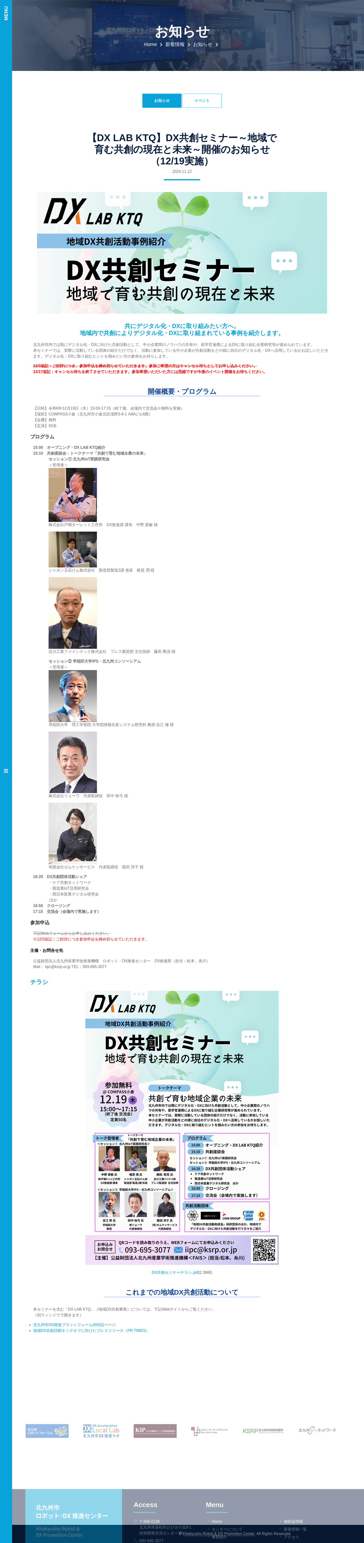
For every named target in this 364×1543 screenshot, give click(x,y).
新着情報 (175, 44)
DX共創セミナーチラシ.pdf (175, 1272)
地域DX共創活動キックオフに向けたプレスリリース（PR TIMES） (91, 1331)
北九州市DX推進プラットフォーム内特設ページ (74, 1325)
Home (150, 44)
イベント (202, 101)
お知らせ (202, 44)
